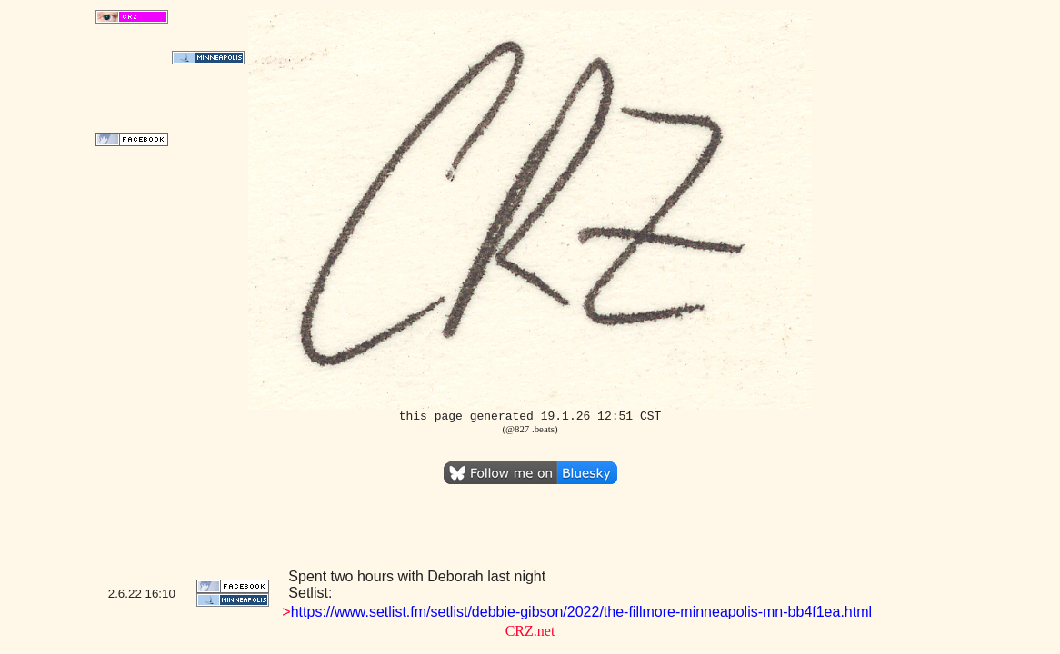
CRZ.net (530, 631)
